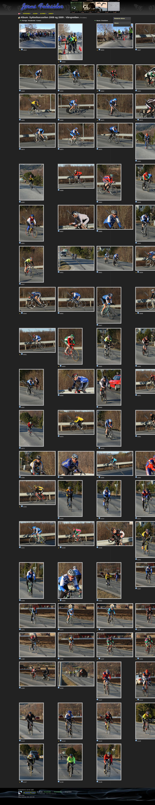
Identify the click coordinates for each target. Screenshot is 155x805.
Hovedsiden (47, 792)
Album (35, 13)
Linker (51, 13)
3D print (42, 13)
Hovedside (26, 13)
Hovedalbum (58, 792)
